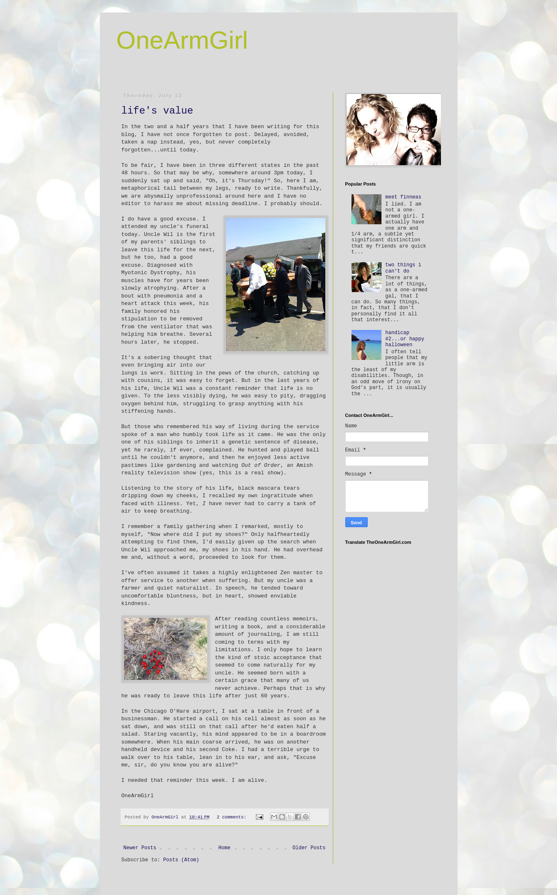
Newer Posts (140, 848)
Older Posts (308, 848)
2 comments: (233, 817)
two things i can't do (403, 268)
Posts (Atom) (181, 860)
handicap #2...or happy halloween (404, 339)
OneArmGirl (182, 40)
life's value (157, 111)
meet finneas (403, 197)
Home (224, 848)
